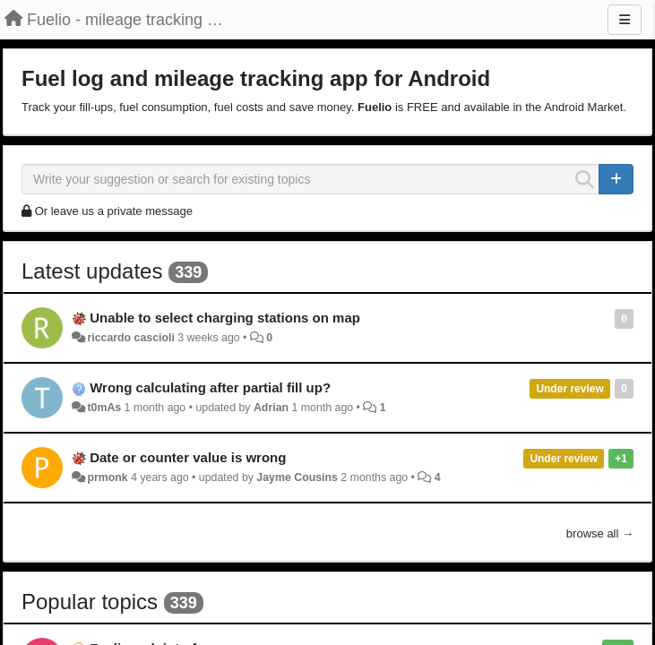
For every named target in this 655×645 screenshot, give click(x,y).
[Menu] (625, 19)
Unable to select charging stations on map (225, 317)
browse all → (599, 533)
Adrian (271, 407)
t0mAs (104, 407)
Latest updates (92, 271)
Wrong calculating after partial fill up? (210, 387)
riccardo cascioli (130, 337)
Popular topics (90, 601)
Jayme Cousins (297, 477)
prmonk (107, 477)
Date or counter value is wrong (188, 457)
